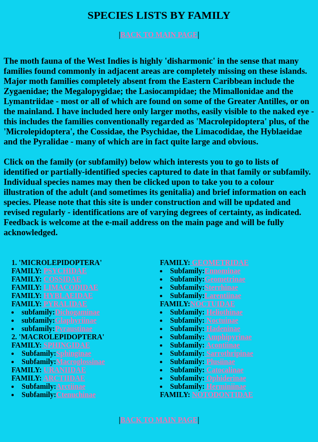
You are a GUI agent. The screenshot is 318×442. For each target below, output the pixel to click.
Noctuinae (221, 320)
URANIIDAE (65, 370)
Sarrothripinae (229, 353)
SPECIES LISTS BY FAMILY (159, 15)
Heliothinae (224, 312)
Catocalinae (224, 370)
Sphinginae (73, 353)
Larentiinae (223, 295)
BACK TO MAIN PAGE (159, 35)
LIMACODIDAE (71, 287)
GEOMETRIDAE (219, 262)
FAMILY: (27, 271)
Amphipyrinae (228, 337)
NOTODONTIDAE (222, 394)
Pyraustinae (74, 328)
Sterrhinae (221, 287)
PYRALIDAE (64, 304)
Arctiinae (71, 386)
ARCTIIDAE (64, 378)
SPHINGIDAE (66, 345)
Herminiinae (225, 386)
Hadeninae (223, 328)
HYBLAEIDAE (68, 295)
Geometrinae (225, 279)
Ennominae (223, 271)
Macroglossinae (80, 361)
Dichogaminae (77, 312)
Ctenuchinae (76, 394)
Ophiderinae (225, 378)
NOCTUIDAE (212, 304)
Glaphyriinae (76, 320)
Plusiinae (220, 361)
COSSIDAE (62, 279)
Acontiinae (222, 345)
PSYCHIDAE (65, 271)
